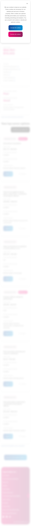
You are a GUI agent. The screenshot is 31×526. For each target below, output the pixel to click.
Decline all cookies (15, 34)
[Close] (27, 3)
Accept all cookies (15, 27)
